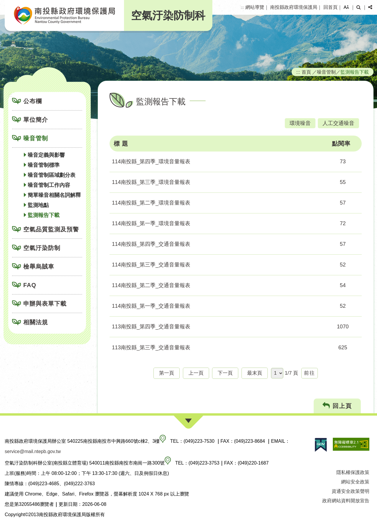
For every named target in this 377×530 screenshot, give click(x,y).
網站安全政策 (355, 481)
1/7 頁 (291, 373)
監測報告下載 (43, 215)
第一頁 (166, 373)
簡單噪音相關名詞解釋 (54, 195)
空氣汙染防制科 (168, 15)
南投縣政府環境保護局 (293, 7)
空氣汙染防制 (41, 248)
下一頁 (225, 373)
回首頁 (330, 7)
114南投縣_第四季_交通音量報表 (151, 244)
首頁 (306, 72)
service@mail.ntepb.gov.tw (33, 451)
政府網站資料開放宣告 (345, 500)
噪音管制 (35, 138)
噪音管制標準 (43, 165)
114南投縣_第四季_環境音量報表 (151, 161)
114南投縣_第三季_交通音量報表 (151, 265)
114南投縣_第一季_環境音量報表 (151, 223)
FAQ (29, 285)
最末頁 (254, 373)
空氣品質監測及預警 (51, 229)
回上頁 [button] (337, 405)
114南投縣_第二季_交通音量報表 (151, 285)
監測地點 (38, 205)
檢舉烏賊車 (38, 266)
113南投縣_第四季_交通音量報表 (151, 327)
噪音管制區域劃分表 (51, 175)
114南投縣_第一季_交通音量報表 (151, 306)
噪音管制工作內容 (49, 185)
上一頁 (196, 373)
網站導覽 (254, 7)
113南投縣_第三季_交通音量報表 (151, 347)
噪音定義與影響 (46, 155)
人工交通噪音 (338, 123)
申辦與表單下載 (45, 303)
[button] (346, 7)
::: (242, 7)
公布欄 (32, 101)
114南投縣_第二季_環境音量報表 (151, 203)
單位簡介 (35, 119)
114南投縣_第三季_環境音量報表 (151, 182)
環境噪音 (300, 123)
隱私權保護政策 (352, 472)
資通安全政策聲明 (350, 491)
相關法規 (35, 322)
